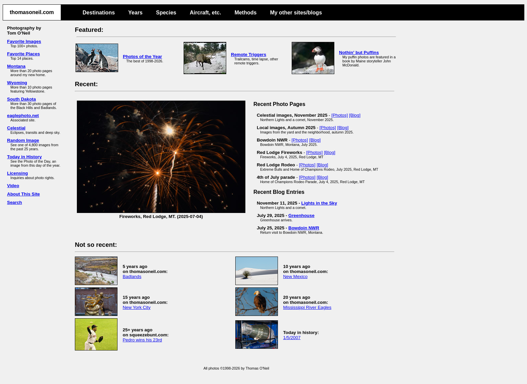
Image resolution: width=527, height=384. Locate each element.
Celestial (16, 127)
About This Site (23, 194)
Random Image (23, 140)
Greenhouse (301, 215)
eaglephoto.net (23, 115)
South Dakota (21, 99)
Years (135, 12)
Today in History (24, 156)
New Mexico (295, 276)
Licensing (17, 173)
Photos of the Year (142, 56)
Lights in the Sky (319, 203)
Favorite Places (23, 53)
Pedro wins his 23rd (142, 339)
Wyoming (17, 82)
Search (14, 202)
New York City (136, 307)
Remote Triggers (248, 54)
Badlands (132, 276)
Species (166, 12)
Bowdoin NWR (303, 227)
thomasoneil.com (32, 12)
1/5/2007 (291, 337)
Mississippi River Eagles (307, 307)
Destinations (99, 12)
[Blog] (355, 115)
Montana (16, 66)
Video (13, 185)
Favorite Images (24, 41)
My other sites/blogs (296, 12)
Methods (246, 12)
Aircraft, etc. (205, 12)
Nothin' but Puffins (359, 52)
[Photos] (339, 115)
